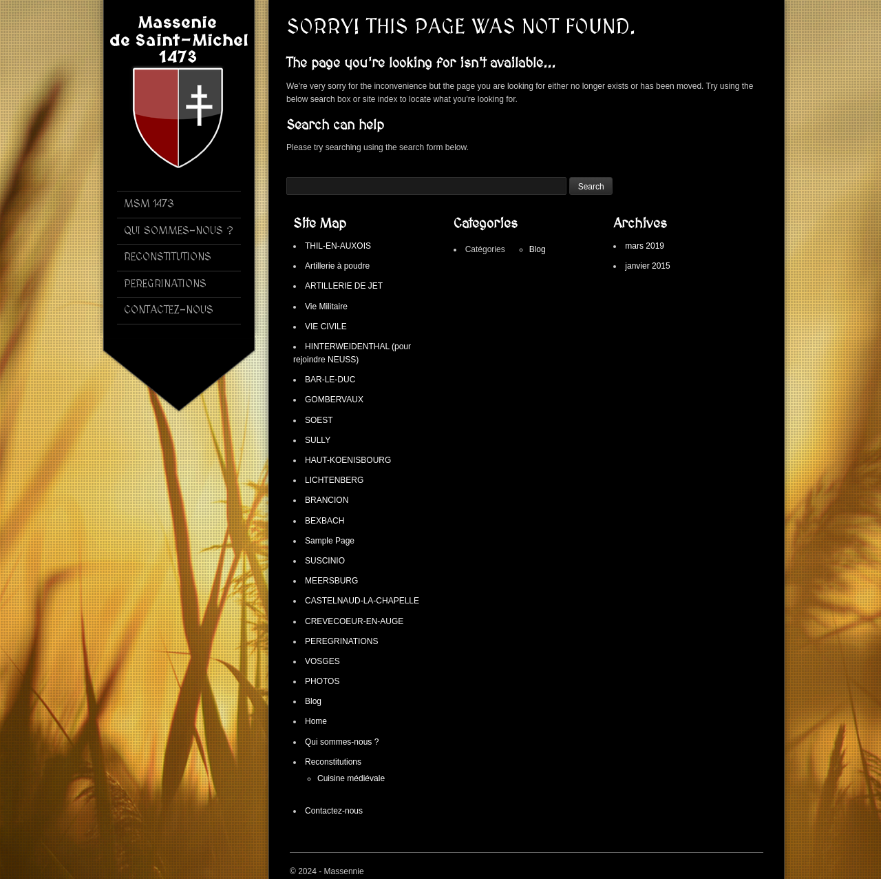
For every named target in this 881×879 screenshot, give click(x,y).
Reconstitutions (333, 762)
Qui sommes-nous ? (342, 742)
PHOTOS (322, 681)
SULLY (317, 440)
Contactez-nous (334, 811)
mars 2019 (644, 246)
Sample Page (329, 541)
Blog (313, 701)
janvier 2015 (647, 266)
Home (316, 721)
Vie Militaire (326, 306)
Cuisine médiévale (351, 778)
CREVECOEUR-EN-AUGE (354, 621)
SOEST (319, 420)
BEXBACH (324, 521)
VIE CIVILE (326, 326)
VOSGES (322, 661)
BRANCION (326, 500)
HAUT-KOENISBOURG (348, 460)
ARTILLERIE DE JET (344, 286)
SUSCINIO (325, 561)
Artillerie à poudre (337, 266)
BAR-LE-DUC (330, 379)
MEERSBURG (331, 581)
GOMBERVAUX (334, 399)
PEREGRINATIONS (341, 641)
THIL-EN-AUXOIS (338, 246)
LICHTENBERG (334, 480)
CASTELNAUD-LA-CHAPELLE (362, 601)
